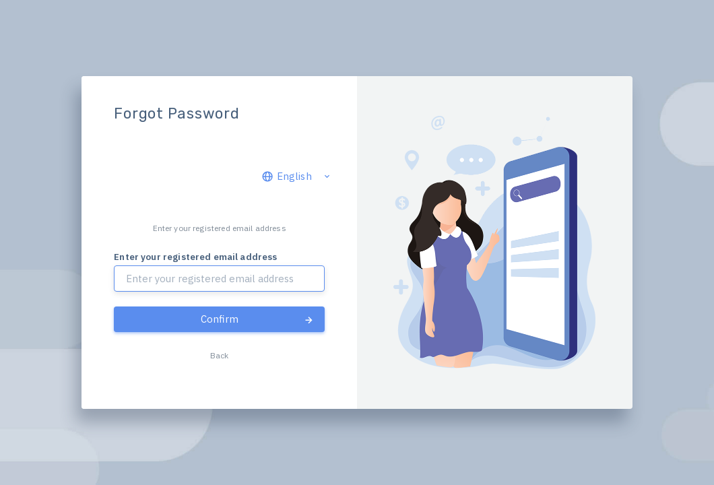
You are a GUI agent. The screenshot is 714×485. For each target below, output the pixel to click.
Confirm (258, 319)
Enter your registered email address (195, 257)
